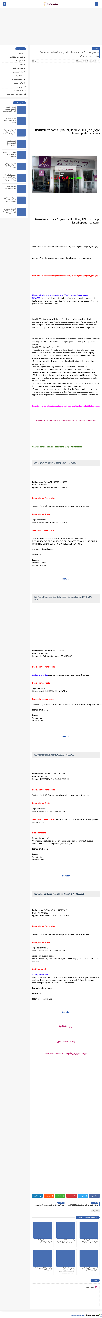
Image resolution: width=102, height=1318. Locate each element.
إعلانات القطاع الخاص (66, 1041)
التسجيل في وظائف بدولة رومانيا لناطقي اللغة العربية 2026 (9, 211)
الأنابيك (96, 48)
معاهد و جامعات (18, 83)
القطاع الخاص (18, 61)
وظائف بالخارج (18, 90)
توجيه (21, 64)
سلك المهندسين (18, 72)
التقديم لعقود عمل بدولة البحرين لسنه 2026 (10, 120)
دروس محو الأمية (18, 68)
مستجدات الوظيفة (17, 79)
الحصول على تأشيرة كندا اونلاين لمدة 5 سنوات (9, 154)
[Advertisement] (51, 27)
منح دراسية (19, 87)
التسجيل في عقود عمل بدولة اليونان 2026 (10, 165)
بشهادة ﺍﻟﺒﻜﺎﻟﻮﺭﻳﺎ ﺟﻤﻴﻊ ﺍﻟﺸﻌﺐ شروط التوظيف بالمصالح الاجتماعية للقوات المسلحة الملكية (9, 179)
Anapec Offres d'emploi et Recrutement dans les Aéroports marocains (66, 420)
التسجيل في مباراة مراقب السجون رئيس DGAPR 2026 (9, 131)
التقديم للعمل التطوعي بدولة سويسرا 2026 (11, 143)
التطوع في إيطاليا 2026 (16, 57)
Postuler (66, 579)
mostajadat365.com (77, 1315)
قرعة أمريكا (19, 75)
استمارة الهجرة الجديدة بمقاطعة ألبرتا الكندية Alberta (9, 109)
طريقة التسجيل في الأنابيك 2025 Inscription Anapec (66, 1053)
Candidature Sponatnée (15, 94)
